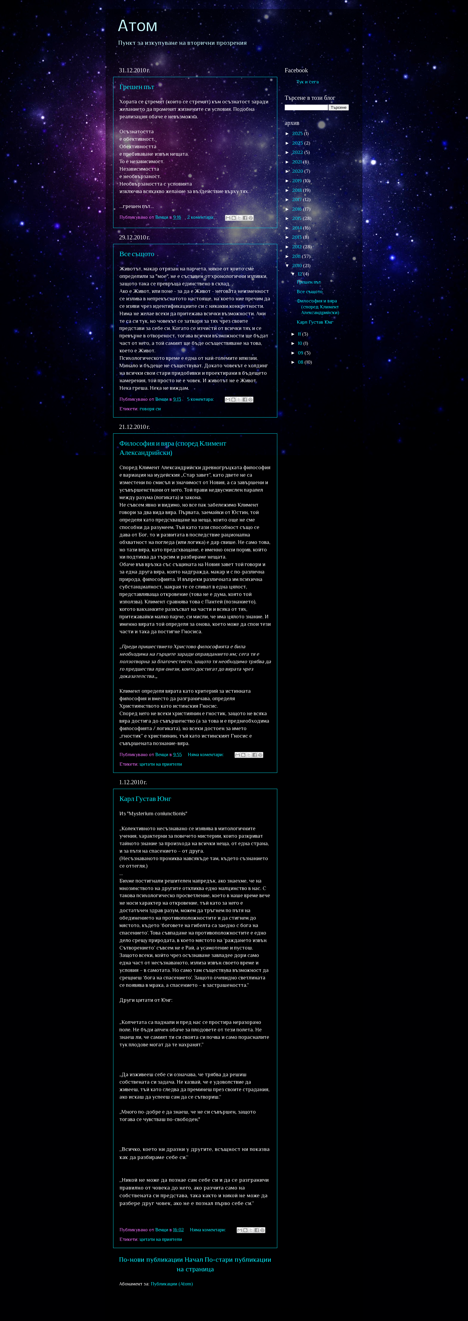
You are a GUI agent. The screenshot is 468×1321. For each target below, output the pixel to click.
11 (300, 334)
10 (300, 343)
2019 (297, 181)
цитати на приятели (161, 764)
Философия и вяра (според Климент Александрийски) (318, 306)
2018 (297, 190)
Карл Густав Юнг (145, 798)
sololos (269, 1308)
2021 (297, 162)
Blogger (326, 1308)
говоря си (150, 409)
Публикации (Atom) (172, 1284)
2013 (297, 237)
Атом (137, 27)
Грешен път (136, 86)
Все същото (136, 253)
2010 (297, 265)
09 (301, 353)
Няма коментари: (206, 754)
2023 (298, 143)
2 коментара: (201, 217)
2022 (298, 152)
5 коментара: (201, 399)
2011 (297, 256)
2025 (298, 133)
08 (301, 362)
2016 (297, 209)
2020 (298, 171)
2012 (297, 247)
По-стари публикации (238, 1259)
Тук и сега (308, 82)
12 (300, 274)
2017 (297, 199)
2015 (297, 218)
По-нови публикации (151, 1259)
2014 (297, 228)
